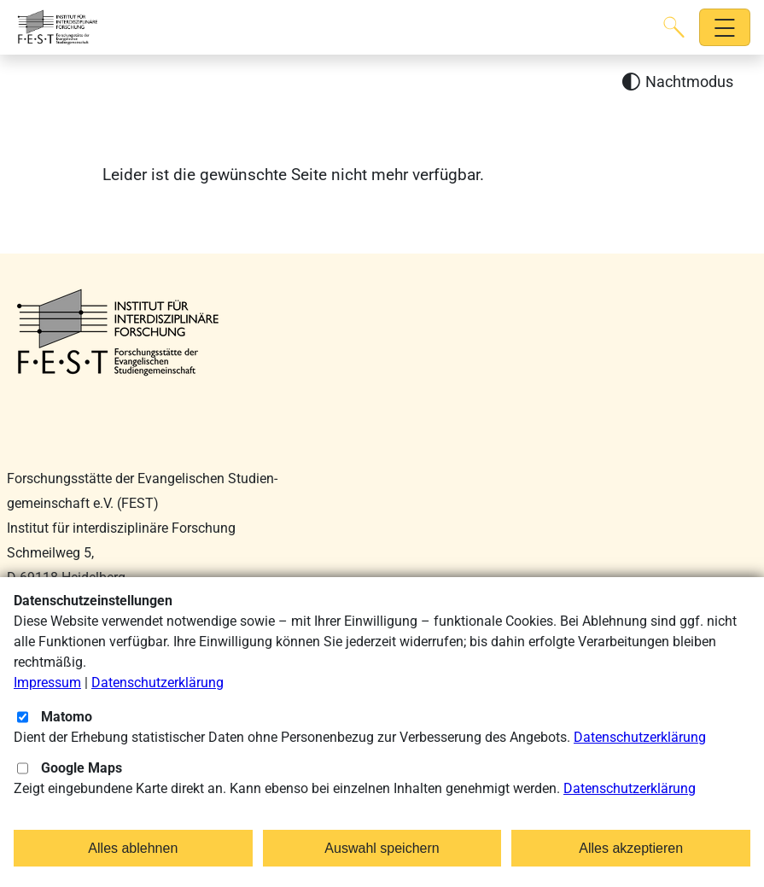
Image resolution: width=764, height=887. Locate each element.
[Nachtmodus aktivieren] (677, 82)
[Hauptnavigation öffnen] (725, 28)
